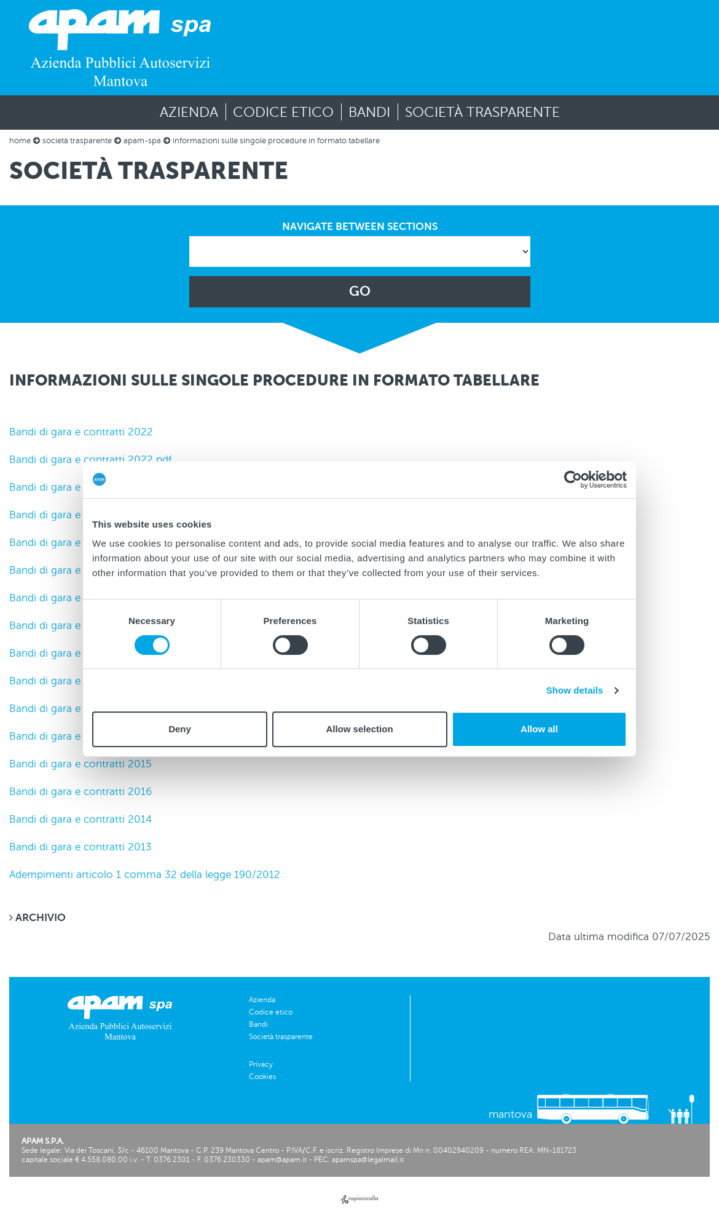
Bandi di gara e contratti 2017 (80, 708)
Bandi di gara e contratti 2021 (80, 487)
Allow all (539, 729)
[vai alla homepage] (120, 47)
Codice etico (283, 112)
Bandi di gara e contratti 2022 (81, 432)
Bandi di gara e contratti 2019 (82, 598)
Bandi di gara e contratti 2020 (81, 542)
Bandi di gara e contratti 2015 (80, 764)
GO (360, 291)
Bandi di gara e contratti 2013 (80, 847)
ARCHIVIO (37, 917)
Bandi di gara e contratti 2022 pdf (90, 459)
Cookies (262, 1076)
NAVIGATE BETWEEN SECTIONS (360, 226)
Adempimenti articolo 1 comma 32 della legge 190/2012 (144, 874)
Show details (574, 690)
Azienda (189, 112)
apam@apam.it (282, 1159)
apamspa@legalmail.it (368, 1159)
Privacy (261, 1064)
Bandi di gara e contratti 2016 (80, 791)
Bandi (369, 112)
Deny (179, 729)
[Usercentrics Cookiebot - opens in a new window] (573, 479)
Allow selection (359, 729)
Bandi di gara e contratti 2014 (80, 819)
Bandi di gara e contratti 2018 (82, 653)
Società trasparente (482, 112)
